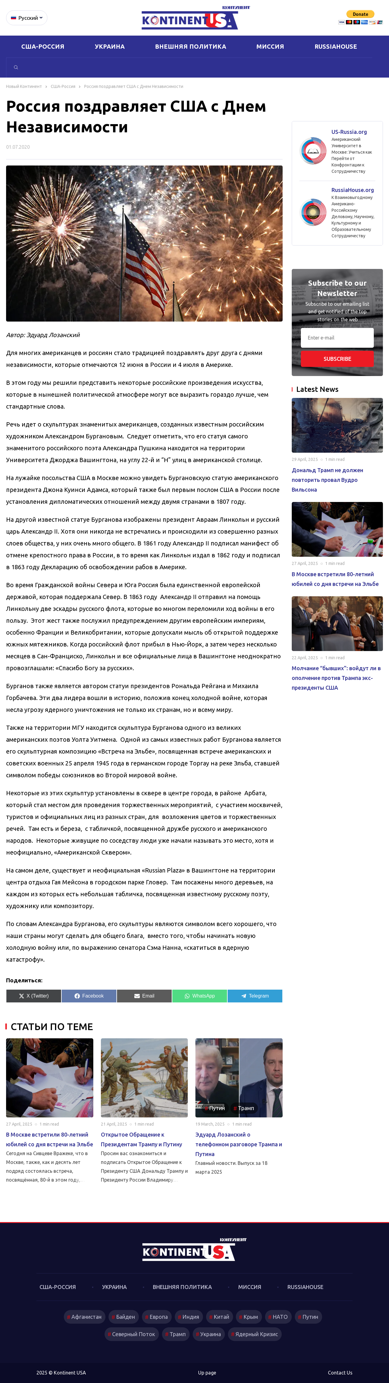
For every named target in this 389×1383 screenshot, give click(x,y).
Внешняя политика (190, 46)
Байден (123, 1317)
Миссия (270, 46)
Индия (190, 1317)
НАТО (281, 1317)
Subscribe (337, 359)
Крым (251, 1317)
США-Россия (42, 46)
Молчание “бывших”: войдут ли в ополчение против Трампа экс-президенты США (336, 678)
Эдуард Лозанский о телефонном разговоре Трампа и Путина (238, 1144)
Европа (157, 1317)
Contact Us (340, 1372)
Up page (207, 1372)
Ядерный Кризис (257, 1334)
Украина (110, 46)
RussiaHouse (336, 46)
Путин (217, 1108)
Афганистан (84, 1317)
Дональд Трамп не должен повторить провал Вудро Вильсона (327, 480)
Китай (221, 1317)
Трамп (246, 1108)
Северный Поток (132, 1334)
